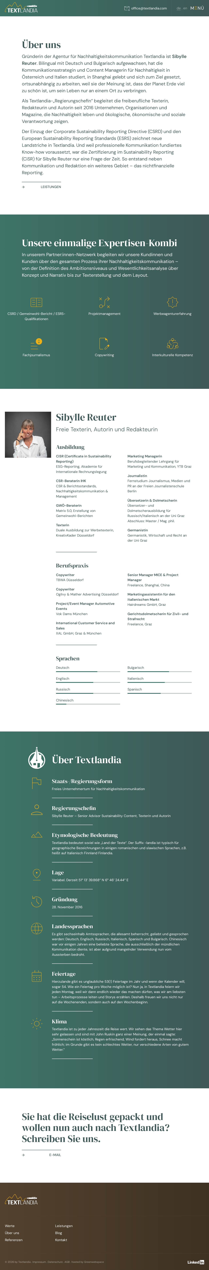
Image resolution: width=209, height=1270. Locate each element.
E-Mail (41, 1155)
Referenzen (14, 1240)
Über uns (12, 1233)
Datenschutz (55, 1262)
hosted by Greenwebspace (88, 1262)
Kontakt (61, 1240)
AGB (67, 1262)
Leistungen (64, 1226)
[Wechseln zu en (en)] (185, 8)
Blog (58, 1233)
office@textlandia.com (145, 8)
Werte (10, 1226)
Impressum (39, 1262)
